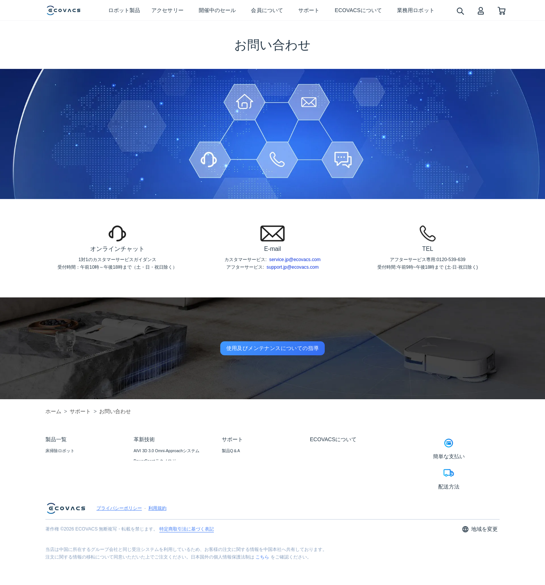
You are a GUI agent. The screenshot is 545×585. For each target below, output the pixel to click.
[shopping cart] (501, 10)
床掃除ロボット (60, 450)
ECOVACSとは (324, 450)
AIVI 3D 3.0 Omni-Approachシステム (166, 450)
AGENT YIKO (146, 471)
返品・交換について (240, 481)
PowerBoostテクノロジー (157, 461)
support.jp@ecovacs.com (292, 267)
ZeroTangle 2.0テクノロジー (159, 502)
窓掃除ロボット (60, 461)
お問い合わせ (234, 461)
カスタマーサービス (240, 491)
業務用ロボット (60, 491)
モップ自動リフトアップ (156, 512)
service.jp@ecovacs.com (295, 259)
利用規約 (157, 532)
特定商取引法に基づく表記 (186, 552)
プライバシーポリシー (119, 532)
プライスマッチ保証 (240, 471)
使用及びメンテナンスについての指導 (272, 348)
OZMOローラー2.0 (151, 481)
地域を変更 (480, 553)
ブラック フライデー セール (71, 481)
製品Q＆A (231, 450)
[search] (460, 11)
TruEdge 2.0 (144, 491)
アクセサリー (57, 471)
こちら (262, 580)
